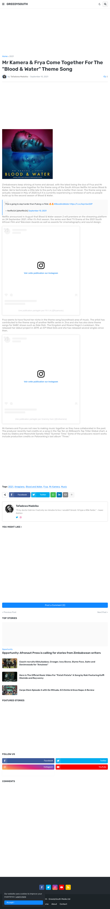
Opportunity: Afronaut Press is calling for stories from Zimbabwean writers (51, 652)
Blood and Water (34, 487)
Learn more (21, 897)
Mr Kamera (54, 487)
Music (64, 487)
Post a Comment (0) (55, 605)
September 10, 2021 (38, 211)
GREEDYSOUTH (17, 4)
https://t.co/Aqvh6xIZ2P (81, 204)
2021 (11, 56)
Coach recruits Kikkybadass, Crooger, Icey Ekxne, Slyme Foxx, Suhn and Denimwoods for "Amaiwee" (57, 663)
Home (5, 56)
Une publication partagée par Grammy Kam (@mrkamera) (41, 419)
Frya (45, 487)
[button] (3, 4)
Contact (63, 904)
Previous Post (10, 612)
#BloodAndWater (61, 204)
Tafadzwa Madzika (27, 505)
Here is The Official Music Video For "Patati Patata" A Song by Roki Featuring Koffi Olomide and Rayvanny (61, 676)
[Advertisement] (55, 32)
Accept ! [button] (10, 902)
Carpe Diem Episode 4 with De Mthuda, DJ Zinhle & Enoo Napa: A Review (56, 690)
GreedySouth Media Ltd (59, 899)
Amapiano (19, 487)
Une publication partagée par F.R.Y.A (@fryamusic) (41, 310)
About (54, 904)
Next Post (101, 612)
